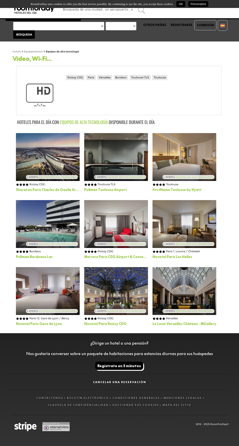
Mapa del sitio (177, 405)
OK (181, 4)
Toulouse (160, 77)
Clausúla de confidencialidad (78, 405)
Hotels (17, 51)
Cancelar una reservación (119, 382)
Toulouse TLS (140, 77)
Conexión (205, 25)
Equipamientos (33, 51)
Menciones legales (182, 398)
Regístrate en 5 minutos (119, 366)
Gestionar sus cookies (135, 405)
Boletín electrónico (88, 398)
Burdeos (121, 77)
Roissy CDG (75, 77)
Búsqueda (24, 34)
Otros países (154, 25)
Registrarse (181, 25)
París (91, 77)
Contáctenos (49, 398)
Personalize (198, 4)
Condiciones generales (136, 398)
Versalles (105, 77)
